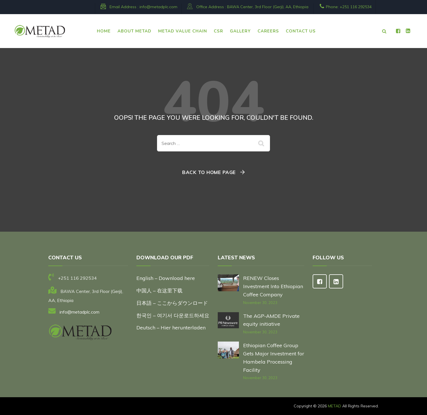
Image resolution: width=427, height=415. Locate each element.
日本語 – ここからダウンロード (172, 303)
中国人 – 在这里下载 (159, 290)
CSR (218, 31)
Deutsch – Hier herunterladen (171, 327)
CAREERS (268, 31)
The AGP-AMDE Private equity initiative (271, 320)
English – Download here (166, 278)
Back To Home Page (209, 172)
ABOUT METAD (134, 31)
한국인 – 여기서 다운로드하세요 (172, 315)
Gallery (240, 31)
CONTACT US (301, 31)
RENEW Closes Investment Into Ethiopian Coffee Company (273, 286)
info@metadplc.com (158, 6)
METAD (334, 406)
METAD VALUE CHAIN (182, 31)
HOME (104, 31)
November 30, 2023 (260, 302)
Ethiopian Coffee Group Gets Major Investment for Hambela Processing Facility (273, 357)
